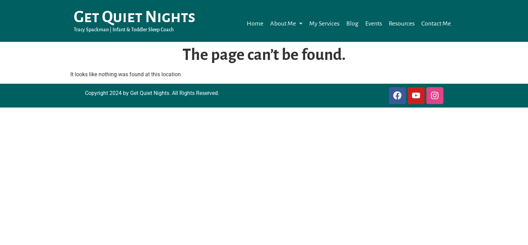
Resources (402, 23)
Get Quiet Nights (134, 17)
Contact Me (436, 23)
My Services (324, 23)
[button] (286, 23)
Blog (352, 23)
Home (255, 23)
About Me (286, 23)
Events (373, 23)
